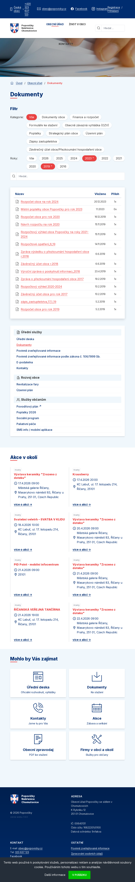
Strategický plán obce (63, 133)
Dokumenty (24, 345)
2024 (73, 158)
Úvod (19, 83)
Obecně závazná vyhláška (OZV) (87, 125)
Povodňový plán (29, 406)
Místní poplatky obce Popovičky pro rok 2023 (51, 209)
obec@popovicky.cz (30, 848)
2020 (32, 166)
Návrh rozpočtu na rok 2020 (40, 224)
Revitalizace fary (28, 384)
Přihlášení (113, 10)
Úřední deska (25, 339)
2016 (63, 166)
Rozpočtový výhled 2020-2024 (41, 286)
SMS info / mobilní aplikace (34, 429)
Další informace (54, 875)
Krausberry (81, 474)
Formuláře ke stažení (43, 125)
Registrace (114, 7)
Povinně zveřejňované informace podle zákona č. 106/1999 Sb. (58, 356)
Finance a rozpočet (86, 117)
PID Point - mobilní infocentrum (36, 564)
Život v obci (77, 24)
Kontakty (66, 43)
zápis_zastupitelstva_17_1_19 (38, 301)
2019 (48, 166)
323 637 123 (22, 852)
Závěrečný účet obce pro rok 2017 (44, 294)
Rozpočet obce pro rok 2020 (40, 217)
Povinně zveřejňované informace (38, 350)
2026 (45, 158)
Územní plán (94, 133)
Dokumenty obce (53, 117)
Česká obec (17, 9)
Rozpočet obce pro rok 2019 (40, 309)
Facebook (16, 856)
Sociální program (28, 418)
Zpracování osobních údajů (87, 853)
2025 (59, 158)
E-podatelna (25, 362)
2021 (119, 158)
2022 (105, 158)
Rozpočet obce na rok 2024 (40, 201)
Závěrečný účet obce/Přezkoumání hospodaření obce (65, 149)
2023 (89, 158)
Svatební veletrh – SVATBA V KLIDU (39, 519)
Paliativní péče (26, 424)
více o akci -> (23, 504)
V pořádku (79, 874)
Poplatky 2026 (26, 412)
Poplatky (35, 133)
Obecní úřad (55, 24)
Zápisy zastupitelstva (43, 141)
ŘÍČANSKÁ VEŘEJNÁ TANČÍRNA (37, 609)
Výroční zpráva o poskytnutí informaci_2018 (50, 271)
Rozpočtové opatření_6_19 (38, 244)
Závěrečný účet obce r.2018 (39, 264)
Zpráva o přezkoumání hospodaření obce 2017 (52, 279)
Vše (31, 117)
